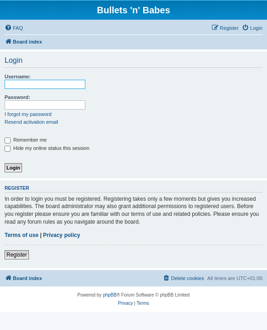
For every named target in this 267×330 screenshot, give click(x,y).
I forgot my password (28, 114)
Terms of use (22, 235)
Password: (17, 97)
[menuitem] (14, 27)
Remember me (26, 140)
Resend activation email (31, 122)
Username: (18, 76)
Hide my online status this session (47, 148)
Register (16, 255)
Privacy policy (61, 235)
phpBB (110, 294)
